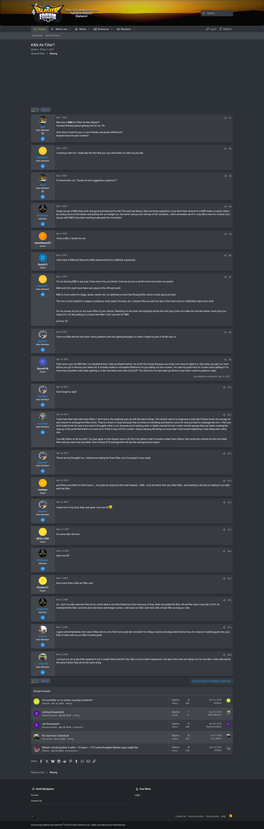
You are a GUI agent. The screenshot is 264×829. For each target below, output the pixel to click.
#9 (230, 359)
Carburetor (78, 727)
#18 (229, 600)
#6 (230, 255)
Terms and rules (196, 816)
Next (44, 109)
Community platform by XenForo (60, 825)
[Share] (225, 118)
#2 (230, 148)
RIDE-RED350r (214, 715)
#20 (229, 655)
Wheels (45, 750)
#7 (230, 277)
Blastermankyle (49, 715)
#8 (230, 332)
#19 (229, 627)
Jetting (68, 703)
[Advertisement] (132, 82)
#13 (229, 481)
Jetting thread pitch (53, 712)
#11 (229, 415)
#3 (230, 176)
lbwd (36, 49)
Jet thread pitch (51, 723)
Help (223, 816)
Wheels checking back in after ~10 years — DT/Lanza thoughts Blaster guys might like (90, 747)
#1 (230, 118)
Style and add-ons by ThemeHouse (108, 825)
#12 (229, 453)
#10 (229, 387)
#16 (229, 551)
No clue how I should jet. (56, 735)
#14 (229, 502)
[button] (70, 29)
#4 (230, 206)
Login (137, 795)
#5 (230, 234)
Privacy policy (212, 816)
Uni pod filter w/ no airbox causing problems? (67, 700)
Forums (34, 795)
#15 (229, 529)
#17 (229, 578)
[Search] (212, 13)
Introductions (71, 750)
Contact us (36, 801)
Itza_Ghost (47, 739)
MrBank (46, 703)
